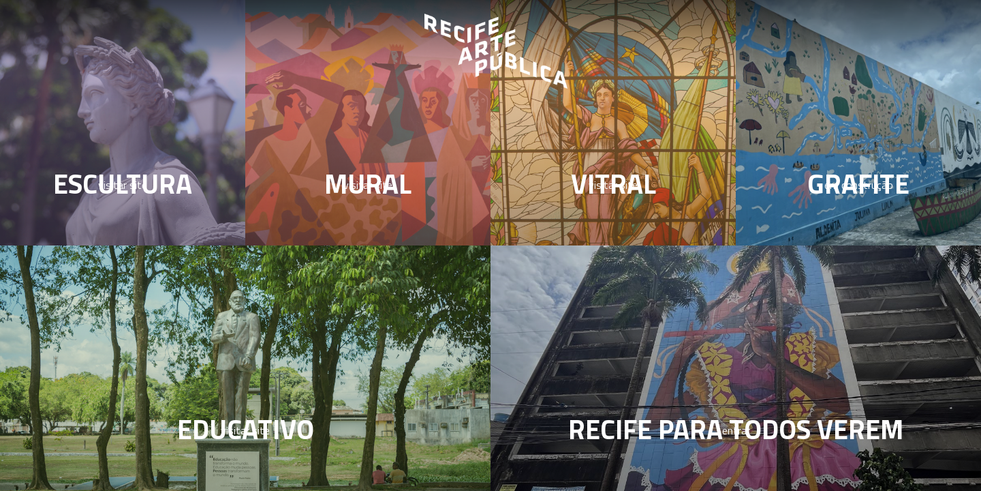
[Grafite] (858, 123)
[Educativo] (245, 368)
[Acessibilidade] (735, 368)
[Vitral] (613, 123)
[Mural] (367, 123)
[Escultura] (122, 123)
